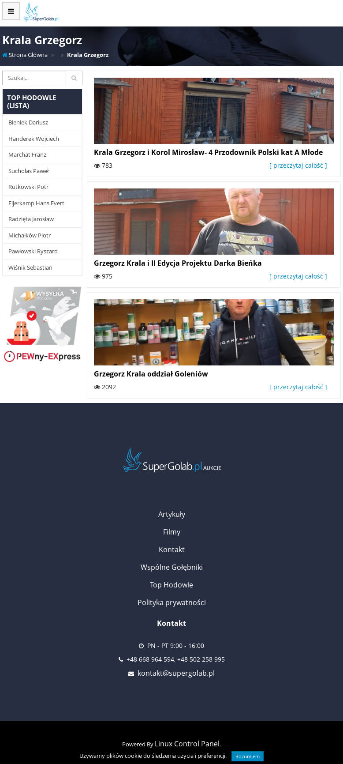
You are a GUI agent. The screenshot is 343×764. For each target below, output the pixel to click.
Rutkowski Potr (28, 187)
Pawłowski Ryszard (33, 251)
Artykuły (171, 514)
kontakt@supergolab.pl (176, 673)
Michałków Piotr (29, 235)
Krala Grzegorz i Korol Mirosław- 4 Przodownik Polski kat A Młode (208, 152)
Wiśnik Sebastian (30, 267)
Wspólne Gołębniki (172, 567)
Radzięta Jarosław (31, 219)
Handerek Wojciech (33, 139)
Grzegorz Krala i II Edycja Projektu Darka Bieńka (178, 263)
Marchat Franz (27, 154)
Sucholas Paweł (28, 171)
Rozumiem (247, 756)
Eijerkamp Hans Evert (36, 203)
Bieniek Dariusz (28, 122)
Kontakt (172, 549)
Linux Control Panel (187, 744)
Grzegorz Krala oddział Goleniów (151, 374)
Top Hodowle (171, 585)
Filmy (171, 532)
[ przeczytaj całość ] (298, 165)
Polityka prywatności (172, 602)
